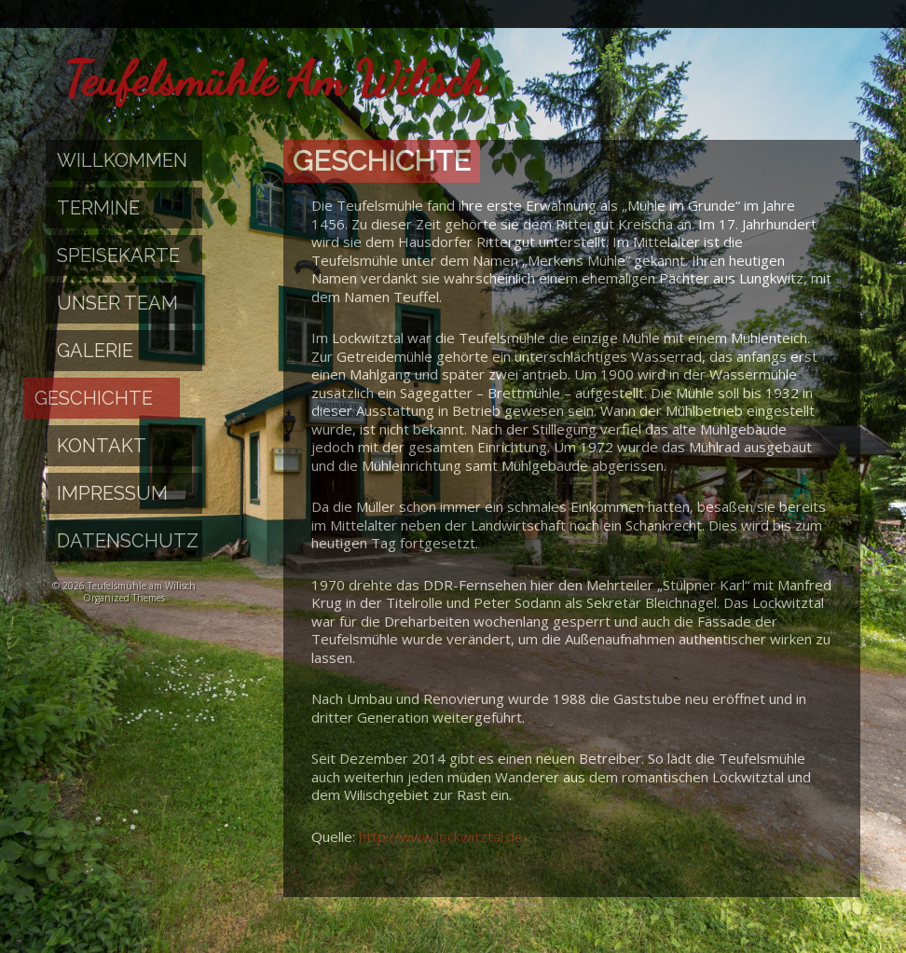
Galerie (95, 350)
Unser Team (117, 303)
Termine (98, 208)
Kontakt (101, 446)
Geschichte (93, 398)
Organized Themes (124, 597)
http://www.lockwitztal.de (441, 836)
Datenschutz (128, 541)
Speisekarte (118, 255)
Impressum (112, 493)
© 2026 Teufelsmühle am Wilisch (124, 585)
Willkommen (122, 160)
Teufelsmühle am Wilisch (274, 79)
